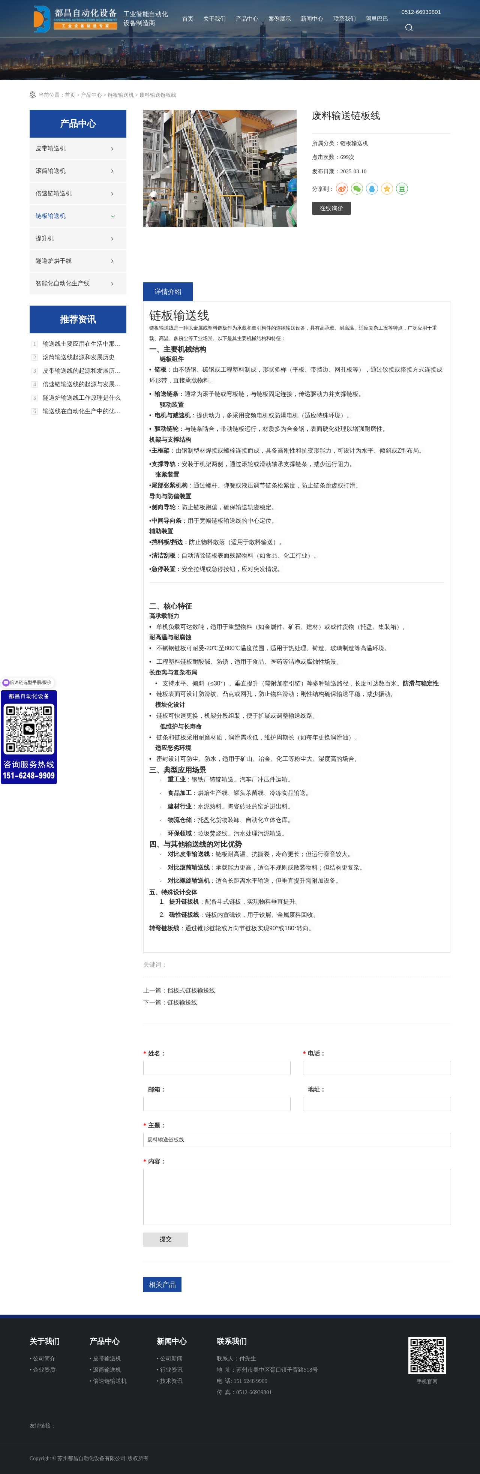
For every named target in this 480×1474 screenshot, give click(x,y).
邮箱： (157, 1089)
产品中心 (247, 19)
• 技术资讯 (170, 1381)
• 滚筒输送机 (105, 1370)
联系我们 (344, 19)
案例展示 (279, 19)
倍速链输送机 (54, 193)
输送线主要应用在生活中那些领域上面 (84, 344)
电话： (314, 1054)
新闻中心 (312, 19)
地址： (317, 1089)
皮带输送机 (51, 148)
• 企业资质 (43, 1370)
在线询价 (332, 208)
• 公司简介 (43, 1359)
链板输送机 (121, 95)
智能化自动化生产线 (63, 283)
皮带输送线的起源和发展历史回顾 (84, 371)
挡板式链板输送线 (191, 990)
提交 (166, 1239)
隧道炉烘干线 (54, 261)
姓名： (154, 1054)
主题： (154, 1126)
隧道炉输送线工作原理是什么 (82, 398)
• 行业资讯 (170, 1370)
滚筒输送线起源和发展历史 (79, 357)
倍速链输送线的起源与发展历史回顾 (84, 384)
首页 (188, 19)
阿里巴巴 (377, 19)
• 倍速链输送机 (108, 1381)
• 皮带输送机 (105, 1359)
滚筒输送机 (51, 171)
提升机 (45, 238)
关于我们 (214, 19)
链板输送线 (182, 1002)
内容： (154, 1162)
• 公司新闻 (170, 1359)
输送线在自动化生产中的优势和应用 (84, 411)
